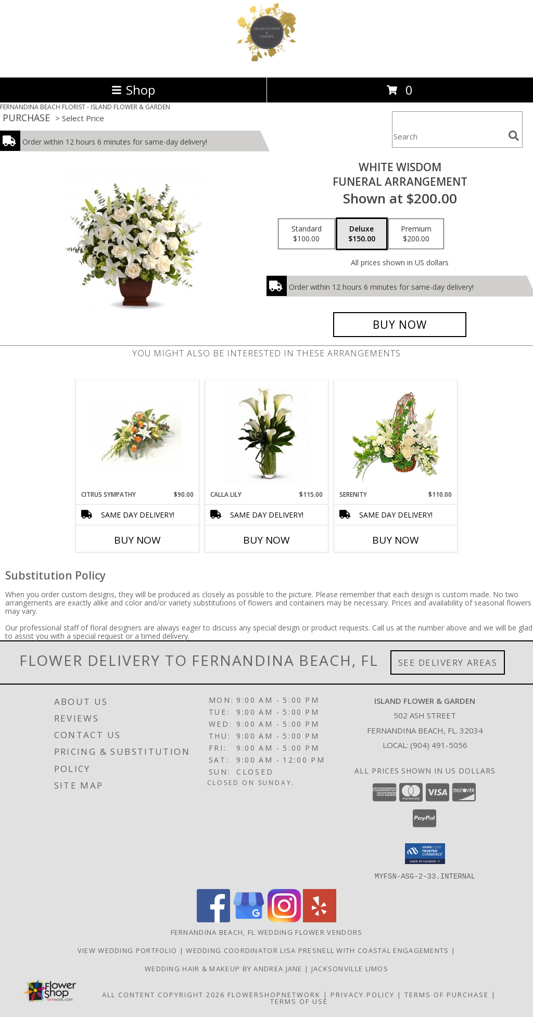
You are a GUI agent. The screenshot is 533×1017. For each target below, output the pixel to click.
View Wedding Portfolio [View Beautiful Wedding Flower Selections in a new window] (129, 950)
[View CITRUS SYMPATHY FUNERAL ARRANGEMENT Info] (137, 435)
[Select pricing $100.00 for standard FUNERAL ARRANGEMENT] (306, 234)
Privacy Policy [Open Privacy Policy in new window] (363, 994)
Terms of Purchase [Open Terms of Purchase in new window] (446, 994)
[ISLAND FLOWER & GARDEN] (266, 62)
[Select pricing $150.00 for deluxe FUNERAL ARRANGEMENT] (361, 234)
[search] (513, 135)
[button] (425, 853)
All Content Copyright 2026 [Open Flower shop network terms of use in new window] (163, 994)
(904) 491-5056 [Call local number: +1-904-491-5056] (438, 745)
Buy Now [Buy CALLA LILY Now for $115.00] (266, 540)
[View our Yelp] (319, 919)
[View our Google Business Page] (248, 919)
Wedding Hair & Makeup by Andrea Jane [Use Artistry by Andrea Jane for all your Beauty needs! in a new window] (224, 968)
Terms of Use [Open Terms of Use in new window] (299, 1001)
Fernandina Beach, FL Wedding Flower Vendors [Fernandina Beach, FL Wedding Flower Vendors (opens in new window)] (267, 931)
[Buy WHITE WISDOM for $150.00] (399, 324)
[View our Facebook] (213, 919)
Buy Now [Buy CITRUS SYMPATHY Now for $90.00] (137, 540)
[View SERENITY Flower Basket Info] (395, 435)
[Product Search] (448, 136)
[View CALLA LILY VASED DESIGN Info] (266, 434)
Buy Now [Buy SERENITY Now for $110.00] (395, 540)
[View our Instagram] (284, 919)
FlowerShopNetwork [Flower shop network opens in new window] (274, 994)
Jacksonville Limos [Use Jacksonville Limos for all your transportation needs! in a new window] (349, 968)
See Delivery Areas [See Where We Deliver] (448, 662)
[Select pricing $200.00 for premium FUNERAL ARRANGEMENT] (416, 234)
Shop (133, 89)
